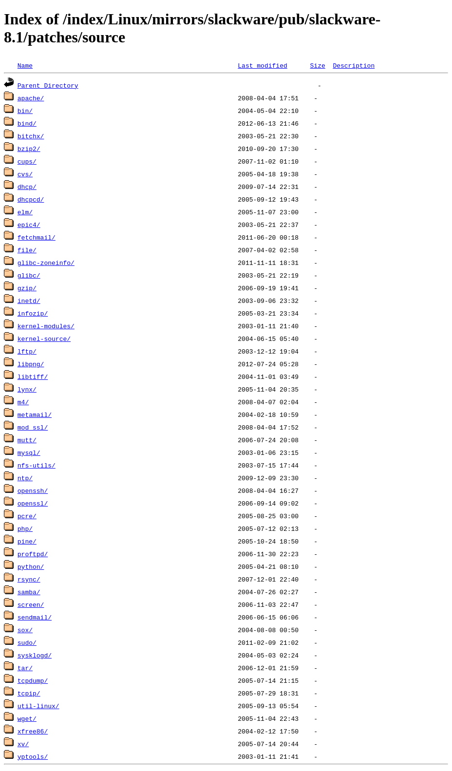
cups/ (27, 161)
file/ (27, 249)
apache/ (31, 98)
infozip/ (33, 313)
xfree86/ (33, 731)
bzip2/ (29, 148)
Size (317, 65)
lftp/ (27, 351)
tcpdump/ (33, 680)
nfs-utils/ (37, 465)
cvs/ (25, 173)
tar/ (25, 667)
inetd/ (29, 300)
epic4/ (29, 224)
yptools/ (33, 756)
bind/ (27, 123)
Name (25, 65)
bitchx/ (31, 136)
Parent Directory (48, 85)
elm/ (25, 211)
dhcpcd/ (31, 199)
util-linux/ (38, 705)
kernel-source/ (44, 338)
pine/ (27, 541)
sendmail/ (35, 617)
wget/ (27, 718)
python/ (31, 566)
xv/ (23, 743)
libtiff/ (33, 376)
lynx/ (27, 389)
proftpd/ (33, 553)
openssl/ (33, 503)
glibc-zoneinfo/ (46, 262)
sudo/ (27, 642)
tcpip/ (29, 693)
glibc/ (29, 275)
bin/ (25, 110)
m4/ (23, 401)
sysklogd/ (35, 655)
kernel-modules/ (46, 325)
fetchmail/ (37, 237)
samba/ (29, 591)
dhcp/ (27, 186)
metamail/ (35, 414)
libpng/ (31, 363)
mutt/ (27, 439)
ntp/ (25, 477)
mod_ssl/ (33, 427)
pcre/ (27, 515)
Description (354, 65)
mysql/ (29, 452)
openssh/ (33, 490)
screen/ (31, 604)
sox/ (25, 629)
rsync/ (29, 579)
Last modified (262, 65)
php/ (25, 528)
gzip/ (27, 287)
